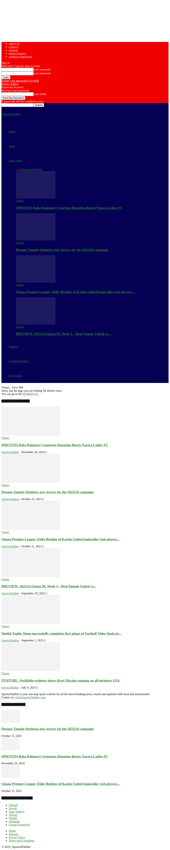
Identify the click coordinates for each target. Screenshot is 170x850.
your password (42, 73)
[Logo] (1, 114)
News (12, 146)
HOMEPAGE (30, 393)
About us (14, 43)
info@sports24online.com (30, 697)
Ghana (31, 169)
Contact (14, 47)
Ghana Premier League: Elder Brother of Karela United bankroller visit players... (60, 539)
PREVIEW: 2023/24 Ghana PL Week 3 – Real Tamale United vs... (48, 586)
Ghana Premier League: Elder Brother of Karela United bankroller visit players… (75, 292)
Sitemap (13, 50)
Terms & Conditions (20, 57)
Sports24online (10, 452)
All (18, 169)
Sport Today (16, 160)
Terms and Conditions (21, 840)
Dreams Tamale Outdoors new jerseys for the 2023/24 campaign (62, 250)
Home (12, 131)
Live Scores (15, 375)
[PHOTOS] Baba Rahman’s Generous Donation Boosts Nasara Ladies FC (69, 208)
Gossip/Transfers (18, 361)
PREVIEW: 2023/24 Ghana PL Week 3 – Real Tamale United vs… (64, 334)
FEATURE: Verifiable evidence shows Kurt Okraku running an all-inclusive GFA (60, 680)
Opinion (13, 346)
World (38, 169)
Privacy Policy (17, 53)
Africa (23, 169)
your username (42, 69)
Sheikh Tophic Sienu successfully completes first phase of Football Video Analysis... (61, 633)
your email (40, 94)
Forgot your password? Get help (20, 80)
